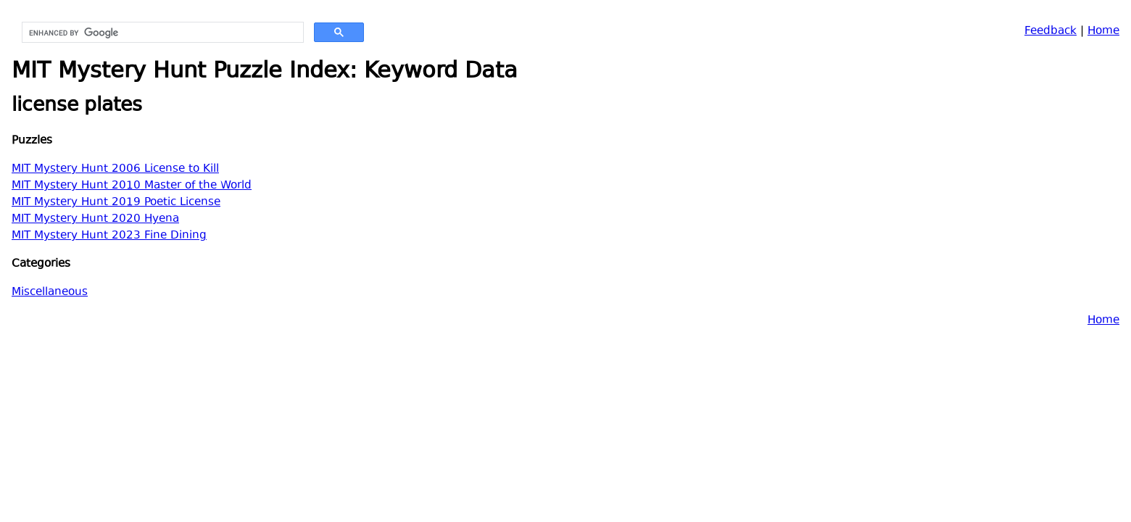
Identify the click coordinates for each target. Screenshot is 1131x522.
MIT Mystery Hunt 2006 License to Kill (115, 169)
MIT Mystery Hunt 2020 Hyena (95, 219)
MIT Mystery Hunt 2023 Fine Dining (109, 236)
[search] (161, 32)
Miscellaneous (50, 292)
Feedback (1050, 31)
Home (1103, 31)
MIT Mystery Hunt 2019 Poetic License (116, 202)
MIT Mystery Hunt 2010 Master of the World (132, 186)
